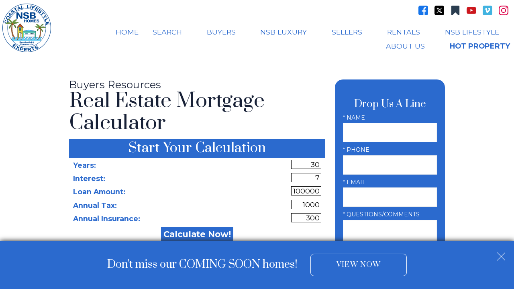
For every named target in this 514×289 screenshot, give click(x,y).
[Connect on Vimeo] (487, 10)
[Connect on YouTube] (471, 10)
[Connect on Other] (455, 10)
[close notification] (501, 253)
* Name (354, 117)
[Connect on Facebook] (423, 10)
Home (127, 32)
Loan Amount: (99, 191)
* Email (354, 182)
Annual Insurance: (106, 218)
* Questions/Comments (381, 214)
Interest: (89, 178)
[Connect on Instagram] (503, 10)
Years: (84, 165)
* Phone (356, 149)
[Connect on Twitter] (439, 10)
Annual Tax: (95, 205)
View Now (358, 264)
